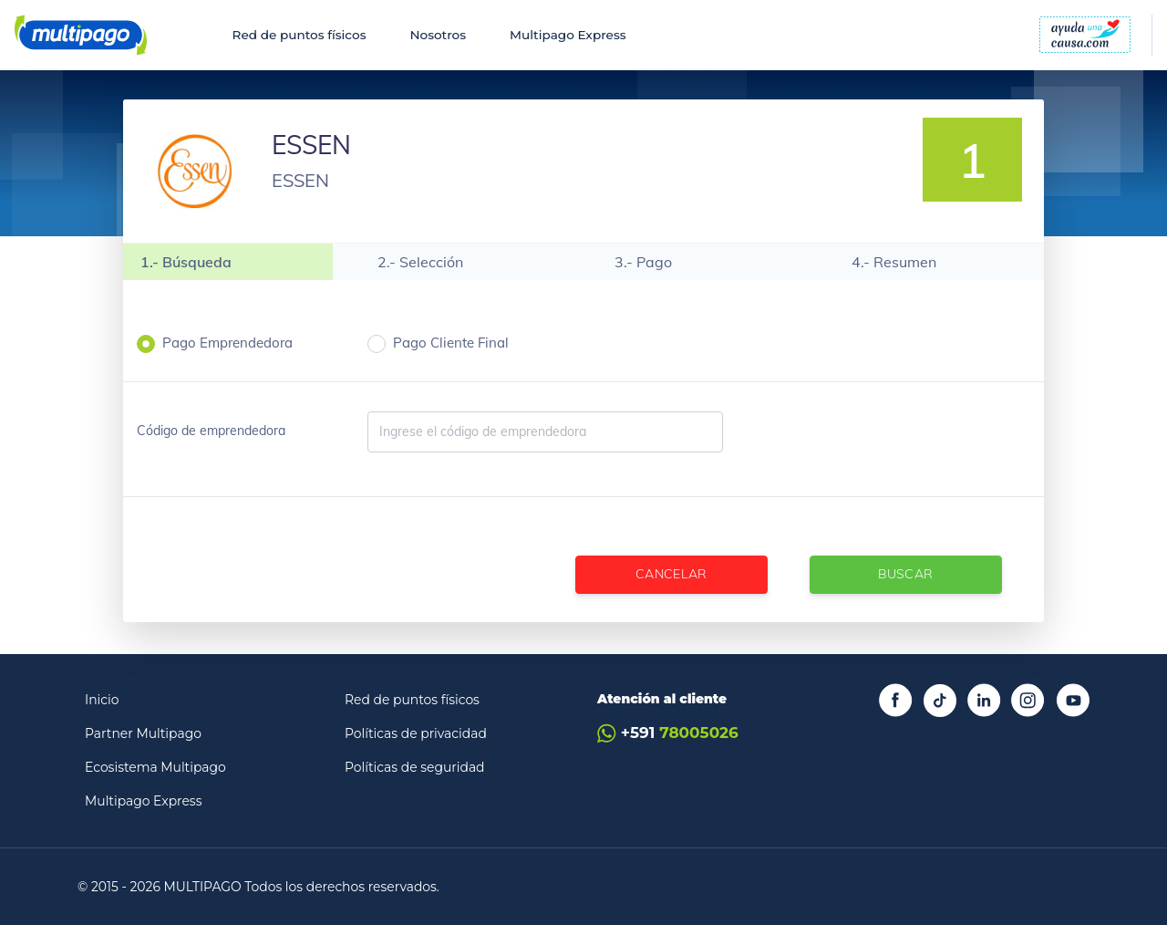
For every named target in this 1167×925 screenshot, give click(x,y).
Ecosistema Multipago (155, 767)
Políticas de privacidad (416, 733)
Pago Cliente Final (451, 342)
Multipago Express (567, 34)
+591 (667, 733)
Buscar (905, 574)
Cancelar (671, 574)
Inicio (102, 699)
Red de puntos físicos (299, 34)
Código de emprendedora (211, 430)
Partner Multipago (143, 733)
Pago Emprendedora (227, 342)
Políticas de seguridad (415, 767)
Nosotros (437, 34)
